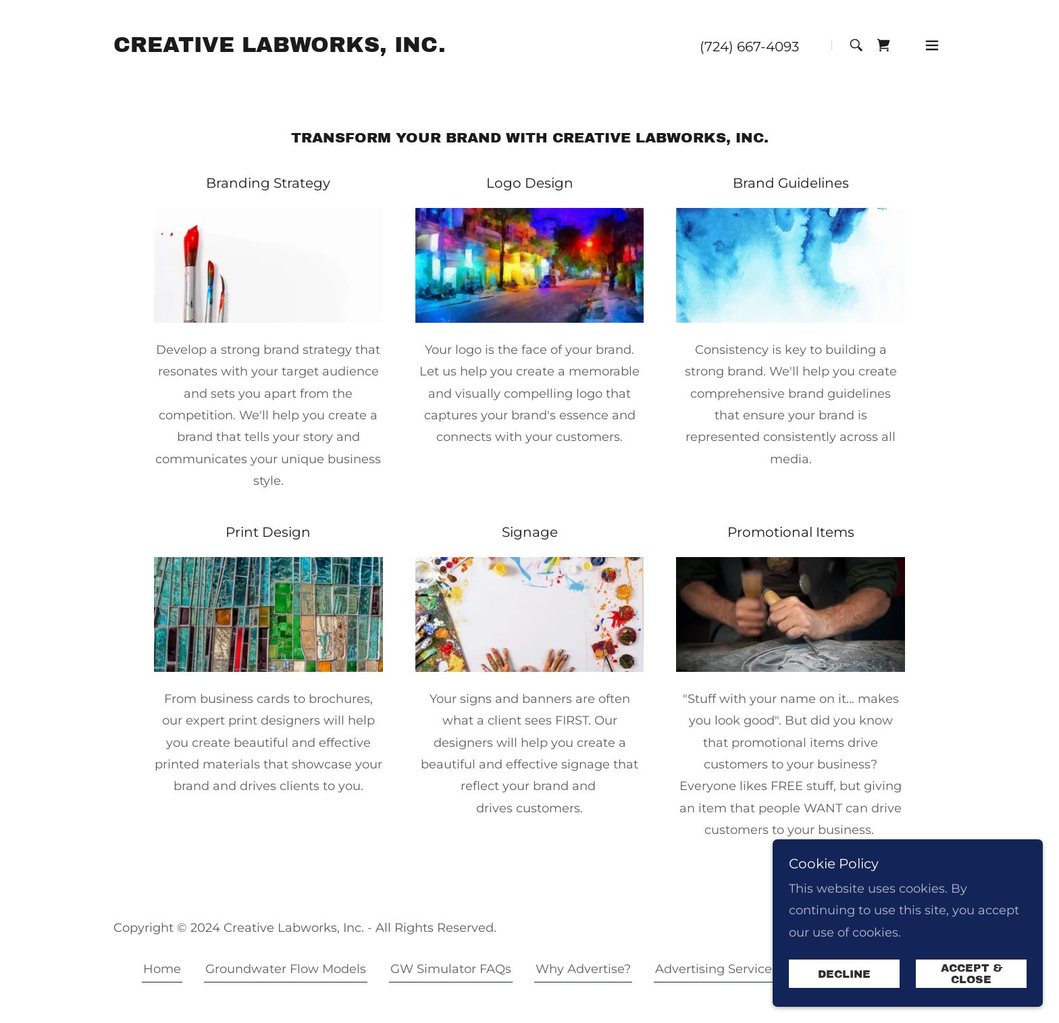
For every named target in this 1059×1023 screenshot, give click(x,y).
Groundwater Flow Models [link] (285, 969)
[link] (279, 48)
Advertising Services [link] (716, 969)
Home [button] (162, 969)
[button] (932, 45)
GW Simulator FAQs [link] (450, 969)
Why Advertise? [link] (583, 969)
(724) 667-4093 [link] (749, 46)
